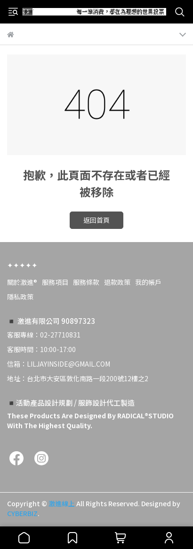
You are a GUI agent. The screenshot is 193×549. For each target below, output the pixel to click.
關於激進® (22, 282)
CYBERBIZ (22, 513)
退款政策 (117, 282)
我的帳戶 (148, 282)
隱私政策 (20, 296)
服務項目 (55, 282)
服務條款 (86, 282)
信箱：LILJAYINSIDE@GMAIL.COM (58, 364)
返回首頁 (96, 220)
